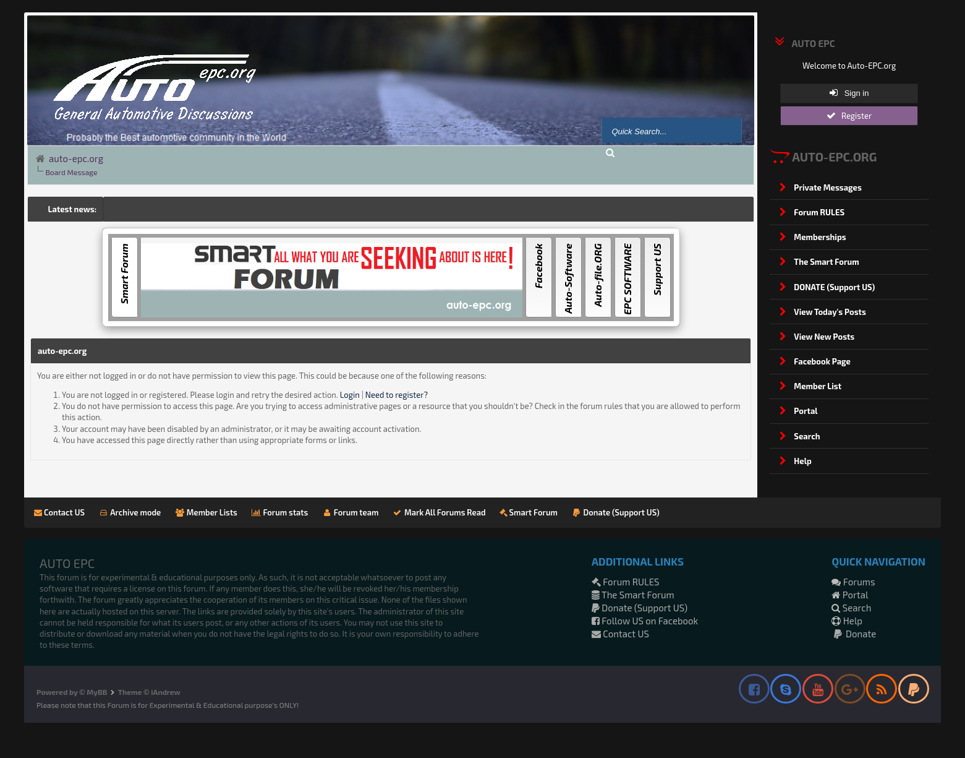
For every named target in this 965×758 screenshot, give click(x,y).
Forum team (349, 512)
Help (846, 620)
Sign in (849, 93)
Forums (853, 581)
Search (851, 607)
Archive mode (129, 512)
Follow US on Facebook (645, 620)
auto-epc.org (76, 158)
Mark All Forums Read (438, 512)
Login (350, 395)
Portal (849, 594)
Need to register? (396, 395)
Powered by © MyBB (71, 691)
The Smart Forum (633, 594)
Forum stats (279, 512)
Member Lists (205, 512)
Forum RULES (626, 581)
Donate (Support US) (615, 512)
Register (849, 116)
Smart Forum (529, 512)
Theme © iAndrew (149, 691)
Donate (853, 633)
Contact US (59, 512)
